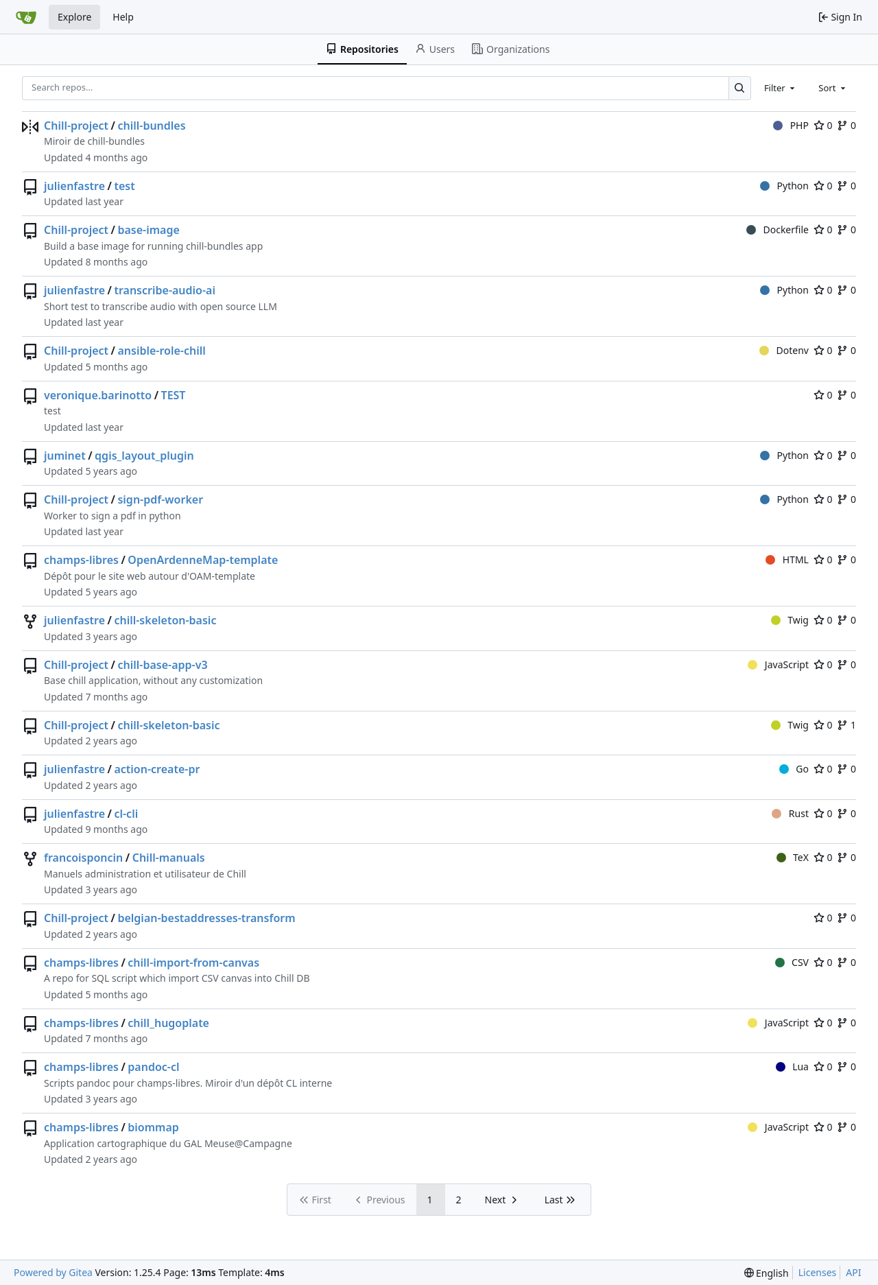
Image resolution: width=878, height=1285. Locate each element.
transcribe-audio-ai (164, 290)
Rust (790, 813)
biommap (153, 1127)
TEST (173, 395)
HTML (787, 559)
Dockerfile (777, 229)
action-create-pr (157, 769)
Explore (74, 16)
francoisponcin (83, 857)
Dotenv (784, 350)
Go (794, 768)
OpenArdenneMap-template (203, 560)
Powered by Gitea (53, 1272)
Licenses (817, 1272)
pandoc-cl (153, 1067)
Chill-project (76, 125)
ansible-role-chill (161, 350)
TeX (792, 857)
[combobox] (780, 88)
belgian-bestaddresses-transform (206, 918)
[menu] (766, 1273)
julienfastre (74, 186)
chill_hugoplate (168, 1023)
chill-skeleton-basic (165, 620)
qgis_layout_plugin (144, 455)
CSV (792, 962)
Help (123, 16)
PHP (791, 125)
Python (784, 185)
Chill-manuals (168, 857)
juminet (65, 455)
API (853, 1272)
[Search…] (739, 88)
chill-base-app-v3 (162, 665)
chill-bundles (151, 125)
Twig (790, 619)
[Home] (26, 17)
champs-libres (81, 560)
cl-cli (126, 814)
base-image (148, 230)
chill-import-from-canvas (193, 962)
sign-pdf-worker (160, 499)
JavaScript (778, 664)
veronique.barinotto (98, 395)
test (124, 186)
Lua (792, 1066)
